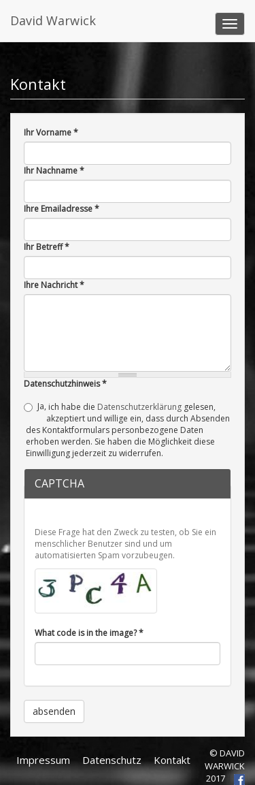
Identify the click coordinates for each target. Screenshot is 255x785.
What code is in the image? (89, 633)
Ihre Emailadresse (61, 208)
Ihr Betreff (46, 247)
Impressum (43, 760)
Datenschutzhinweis (65, 383)
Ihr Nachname (54, 170)
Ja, (41, 406)
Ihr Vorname (51, 132)
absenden (54, 711)
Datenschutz (111, 760)
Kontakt (172, 760)
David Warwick (53, 20)
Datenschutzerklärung (139, 407)
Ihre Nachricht (54, 285)
